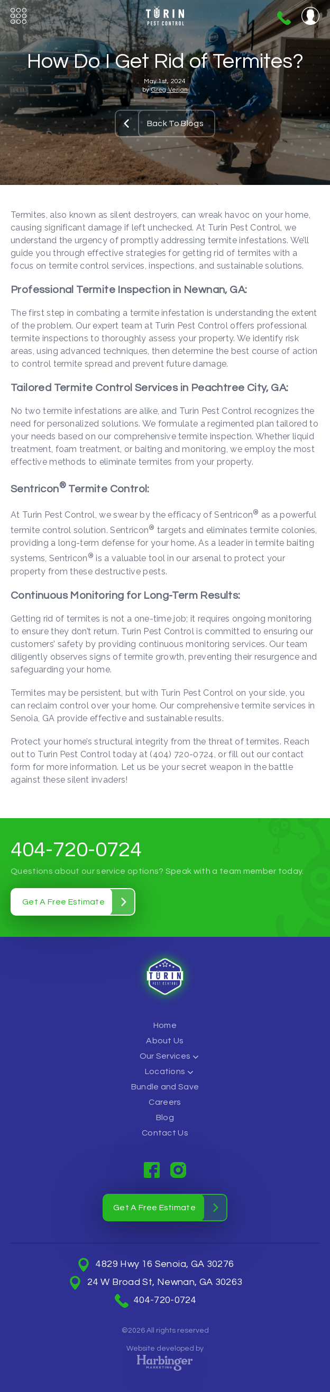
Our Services (165, 1056)
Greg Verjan (169, 89)
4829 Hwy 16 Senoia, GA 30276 (165, 1264)
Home (165, 1025)
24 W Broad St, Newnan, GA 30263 (164, 1282)
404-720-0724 (284, 18)
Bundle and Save (165, 1087)
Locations (165, 1071)
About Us (165, 1040)
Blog (165, 1117)
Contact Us (165, 1133)
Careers (165, 1102)
